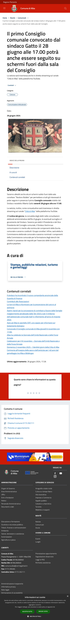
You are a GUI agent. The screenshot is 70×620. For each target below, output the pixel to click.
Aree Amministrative (9, 491)
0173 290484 (10, 569)
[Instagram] (55, 476)
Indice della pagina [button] (17, 160)
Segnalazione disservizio (44, 556)
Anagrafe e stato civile (43, 488)
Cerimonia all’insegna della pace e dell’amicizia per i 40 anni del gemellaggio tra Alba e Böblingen (32, 352)
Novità (12, 17)
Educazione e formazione (10, 521)
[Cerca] (65, 8)
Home (5, 17)
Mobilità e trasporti (42, 509)
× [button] (67, 596)
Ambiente (4, 530)
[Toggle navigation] (4, 8)
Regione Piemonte (10, 2)
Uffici (3, 494)
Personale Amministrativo (11, 503)
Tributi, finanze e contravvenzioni (13, 527)
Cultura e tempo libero (43, 491)
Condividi (12, 85)
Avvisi (37, 527)
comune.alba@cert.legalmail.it (16, 566)
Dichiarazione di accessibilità (11, 592)
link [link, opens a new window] (54, 607)
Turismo (38, 506)
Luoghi (37, 541)
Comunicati (22, 17)
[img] (59, 160)
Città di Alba (30, 211)
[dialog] (35, 607)
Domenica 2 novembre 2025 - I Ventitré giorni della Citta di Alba (33, 347)
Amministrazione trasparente (12, 583)
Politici (3, 500)
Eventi (37, 538)
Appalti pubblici (41, 500)
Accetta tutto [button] (27, 611)
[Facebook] (55, 473)
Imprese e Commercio (43, 497)
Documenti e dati (7, 506)
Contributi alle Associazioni (18, 301)
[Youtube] (61, 473)
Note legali (5, 589)
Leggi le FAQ (40, 559)
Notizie (38, 521)
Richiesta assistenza (43, 562)
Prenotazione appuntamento (46, 553)
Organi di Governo (8, 488)
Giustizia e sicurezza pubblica (12, 524)
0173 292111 (20, 572)
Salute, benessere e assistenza (12, 533)
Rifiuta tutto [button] (43, 611)
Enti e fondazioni (7, 497)
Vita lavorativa (40, 494)
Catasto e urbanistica (43, 503)
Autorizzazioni (6, 536)
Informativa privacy (8, 586)
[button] (35, 616)
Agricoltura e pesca (8, 540)
